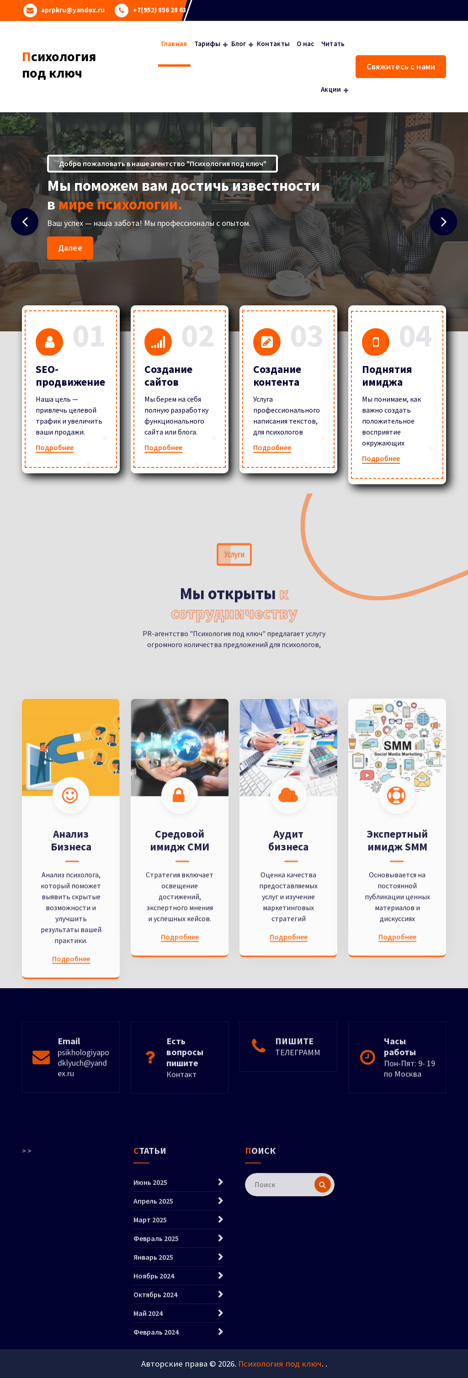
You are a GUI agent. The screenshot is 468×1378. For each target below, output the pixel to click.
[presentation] (24, 222)
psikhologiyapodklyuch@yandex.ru (83, 1100)
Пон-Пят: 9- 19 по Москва (409, 1106)
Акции (331, 89)
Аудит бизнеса (288, 988)
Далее (70, 247)
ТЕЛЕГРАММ (297, 1090)
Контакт (181, 1112)
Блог (238, 43)
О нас (305, 43)
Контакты (273, 43)
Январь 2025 (153, 1360)
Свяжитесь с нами (401, 66)
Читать (333, 43)
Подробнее (55, 447)
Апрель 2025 (153, 1304)
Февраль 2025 (156, 1342)
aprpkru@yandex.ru (73, 10)
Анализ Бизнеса (71, 988)
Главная (174, 43)
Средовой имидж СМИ (179, 988)
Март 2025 (150, 1323)
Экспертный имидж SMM (397, 988)
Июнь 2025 (150, 1285)
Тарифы (207, 43)
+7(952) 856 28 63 (159, 10)
